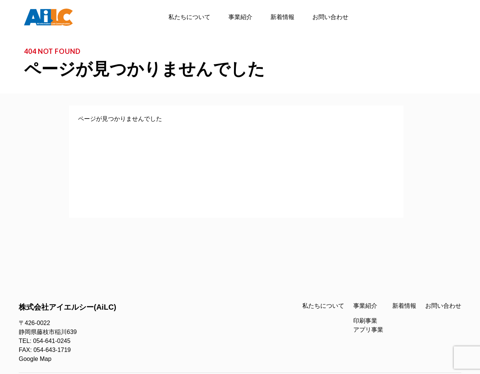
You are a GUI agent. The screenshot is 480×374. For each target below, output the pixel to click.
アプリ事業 (368, 330)
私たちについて (189, 17)
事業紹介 (240, 17)
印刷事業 (365, 321)
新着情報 (282, 17)
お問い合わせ (330, 17)
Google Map (35, 359)
